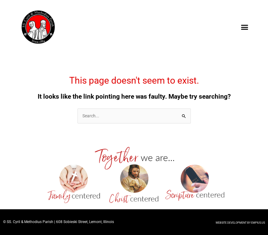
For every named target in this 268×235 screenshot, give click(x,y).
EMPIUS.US (258, 222)
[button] (244, 27)
